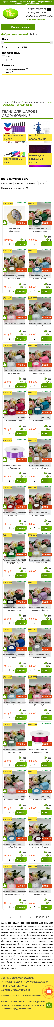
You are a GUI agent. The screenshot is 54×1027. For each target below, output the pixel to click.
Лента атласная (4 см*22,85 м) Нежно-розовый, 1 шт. (14, 324)
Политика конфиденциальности (16, 1009)
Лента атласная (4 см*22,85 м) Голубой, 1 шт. (40, 277)
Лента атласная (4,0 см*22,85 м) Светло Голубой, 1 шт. (14, 703)
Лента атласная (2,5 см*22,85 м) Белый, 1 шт (40, 893)
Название (31, 183)
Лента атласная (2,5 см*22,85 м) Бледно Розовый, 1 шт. (14, 798)
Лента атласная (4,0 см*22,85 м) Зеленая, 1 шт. (40, 230)
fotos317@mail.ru (43, 16)
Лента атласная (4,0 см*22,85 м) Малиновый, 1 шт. (14, 419)
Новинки (19, 183)
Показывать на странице (12, 188)
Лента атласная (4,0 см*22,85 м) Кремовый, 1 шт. (40, 466)
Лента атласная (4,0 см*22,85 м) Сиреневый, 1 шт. (40, 609)
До (26, 47)
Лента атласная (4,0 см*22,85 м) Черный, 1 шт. (14, 609)
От (10, 47)
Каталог (17, 102)
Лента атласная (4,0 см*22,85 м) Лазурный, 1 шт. (40, 419)
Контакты (39, 1005)
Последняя (42, 916)
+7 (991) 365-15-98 (36, 12)
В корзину (21, 244)
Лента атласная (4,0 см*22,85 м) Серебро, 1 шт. (40, 656)
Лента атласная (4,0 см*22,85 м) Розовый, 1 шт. (40, 703)
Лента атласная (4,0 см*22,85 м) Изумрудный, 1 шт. (14, 561)
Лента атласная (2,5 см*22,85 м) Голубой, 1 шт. (40, 798)
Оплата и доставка (36, 1001)
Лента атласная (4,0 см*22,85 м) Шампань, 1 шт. (40, 561)
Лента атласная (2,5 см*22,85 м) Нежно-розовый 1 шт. (14, 893)
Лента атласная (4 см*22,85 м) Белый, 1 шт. (40, 324)
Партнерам (28, 1005)
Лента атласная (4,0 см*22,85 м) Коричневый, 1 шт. (40, 514)
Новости (5, 1005)
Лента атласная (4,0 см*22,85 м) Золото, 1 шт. (14, 277)
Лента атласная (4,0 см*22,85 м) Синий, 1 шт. (14, 656)
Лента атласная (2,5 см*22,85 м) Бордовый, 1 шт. (40, 845)
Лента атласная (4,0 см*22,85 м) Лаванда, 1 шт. (14, 466)
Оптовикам (16, 1005)
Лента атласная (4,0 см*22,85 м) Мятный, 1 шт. (14, 751)
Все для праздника (34, 102)
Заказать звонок (35, 19)
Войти (33, 34)
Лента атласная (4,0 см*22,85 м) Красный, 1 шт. (14, 514)
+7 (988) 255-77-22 (36, 9)
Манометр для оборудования (14, 230)
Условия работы (17, 1001)
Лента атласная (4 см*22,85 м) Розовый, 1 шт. (40, 372)
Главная (7, 102)
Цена (42, 183)
